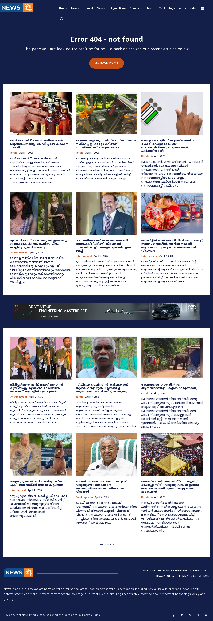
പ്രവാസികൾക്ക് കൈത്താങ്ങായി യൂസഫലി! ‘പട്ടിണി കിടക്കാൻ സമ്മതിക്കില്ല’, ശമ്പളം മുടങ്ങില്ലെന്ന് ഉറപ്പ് (103, 246)
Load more (106, 544)
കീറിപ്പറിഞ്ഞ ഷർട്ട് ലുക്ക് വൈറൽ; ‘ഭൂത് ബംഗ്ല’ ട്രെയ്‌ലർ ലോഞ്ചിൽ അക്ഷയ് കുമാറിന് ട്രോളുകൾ (37, 388)
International (84, 256)
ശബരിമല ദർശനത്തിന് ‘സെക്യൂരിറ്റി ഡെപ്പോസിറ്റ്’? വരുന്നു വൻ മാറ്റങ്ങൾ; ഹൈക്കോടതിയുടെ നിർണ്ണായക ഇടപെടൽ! (170, 487)
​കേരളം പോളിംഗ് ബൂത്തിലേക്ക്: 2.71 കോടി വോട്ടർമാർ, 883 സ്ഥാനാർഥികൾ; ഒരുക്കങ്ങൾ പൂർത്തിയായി (170, 146)
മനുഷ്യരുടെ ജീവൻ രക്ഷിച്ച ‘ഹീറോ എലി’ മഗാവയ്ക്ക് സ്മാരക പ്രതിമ (37, 483)
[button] (61, 18)
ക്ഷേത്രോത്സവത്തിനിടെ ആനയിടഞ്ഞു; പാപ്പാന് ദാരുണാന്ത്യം (170, 386)
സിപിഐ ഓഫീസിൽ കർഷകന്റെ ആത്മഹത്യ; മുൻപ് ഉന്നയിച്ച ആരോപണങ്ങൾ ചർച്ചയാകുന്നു (102, 388)
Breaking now (84, 497)
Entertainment (18, 253)
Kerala (13, 153)
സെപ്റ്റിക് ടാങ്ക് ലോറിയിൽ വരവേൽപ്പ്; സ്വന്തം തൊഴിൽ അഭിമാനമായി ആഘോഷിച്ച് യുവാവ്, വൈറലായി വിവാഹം (172, 246)
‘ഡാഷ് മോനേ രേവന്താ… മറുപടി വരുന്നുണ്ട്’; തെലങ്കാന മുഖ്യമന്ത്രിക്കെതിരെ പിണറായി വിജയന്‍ (101, 487)
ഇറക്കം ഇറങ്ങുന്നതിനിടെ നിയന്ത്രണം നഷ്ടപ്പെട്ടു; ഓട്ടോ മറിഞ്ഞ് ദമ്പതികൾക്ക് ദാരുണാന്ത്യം (106, 144)
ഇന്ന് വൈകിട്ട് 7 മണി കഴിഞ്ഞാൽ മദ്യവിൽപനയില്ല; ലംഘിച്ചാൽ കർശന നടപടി (39, 144)
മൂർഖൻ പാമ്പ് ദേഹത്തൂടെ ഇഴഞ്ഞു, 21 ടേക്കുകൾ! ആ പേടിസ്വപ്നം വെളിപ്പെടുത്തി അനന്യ (38, 244)
